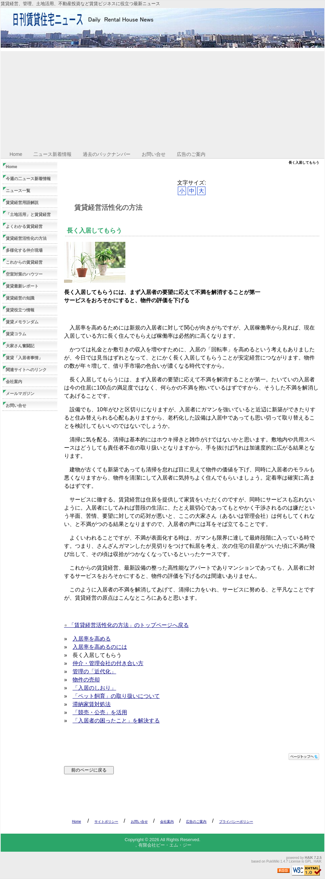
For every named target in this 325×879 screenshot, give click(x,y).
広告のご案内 (191, 154)
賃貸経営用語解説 (22, 202)
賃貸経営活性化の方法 (108, 207)
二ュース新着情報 (52, 154)
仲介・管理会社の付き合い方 (108, 663)
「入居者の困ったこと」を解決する (116, 720)
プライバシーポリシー (236, 821)
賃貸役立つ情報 (20, 310)
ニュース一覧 (18, 190)
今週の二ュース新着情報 (28, 178)
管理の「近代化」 (94, 671)
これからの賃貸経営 (24, 262)
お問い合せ (154, 154)
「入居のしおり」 (94, 688)
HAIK (309, 858)
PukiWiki (272, 861)
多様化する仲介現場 (24, 250)
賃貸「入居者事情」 (24, 357)
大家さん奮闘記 (20, 345)
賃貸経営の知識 (20, 298)
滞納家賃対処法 (92, 704)
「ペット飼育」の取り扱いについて (116, 696)
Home (16, 154)
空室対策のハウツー (24, 274)
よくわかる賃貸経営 (24, 226)
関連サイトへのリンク (26, 369)
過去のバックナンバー (106, 154)
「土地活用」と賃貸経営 (28, 214)
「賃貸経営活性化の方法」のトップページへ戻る (126, 625)
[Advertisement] (162, 99)
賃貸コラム (16, 334)
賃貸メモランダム (22, 322)
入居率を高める (92, 639)
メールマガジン (20, 393)
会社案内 (14, 381)
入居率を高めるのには (100, 647)
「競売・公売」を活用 (100, 712)
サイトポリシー (106, 821)
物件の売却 (86, 680)
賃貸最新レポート (22, 286)
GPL (308, 861)
